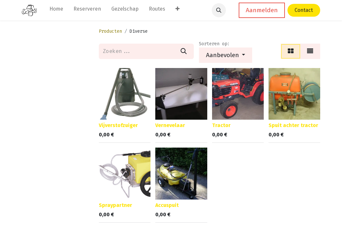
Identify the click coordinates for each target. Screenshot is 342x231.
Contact (304, 10)
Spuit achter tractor (293, 125)
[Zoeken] (184, 51)
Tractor (221, 125)
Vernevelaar (170, 125)
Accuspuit (167, 205)
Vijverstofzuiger (118, 125)
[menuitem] (56, 10)
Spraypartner (115, 205)
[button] (219, 10)
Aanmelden (262, 10)
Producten (110, 31)
